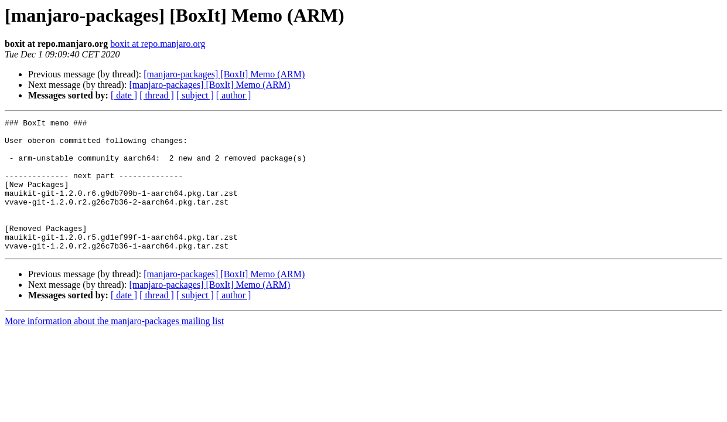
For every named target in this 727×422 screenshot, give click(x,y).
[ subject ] (195, 95)
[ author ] (233, 95)
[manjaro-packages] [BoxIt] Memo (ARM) (224, 74)
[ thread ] (156, 95)
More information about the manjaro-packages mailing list (114, 347)
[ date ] (124, 95)
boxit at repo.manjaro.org (157, 44)
